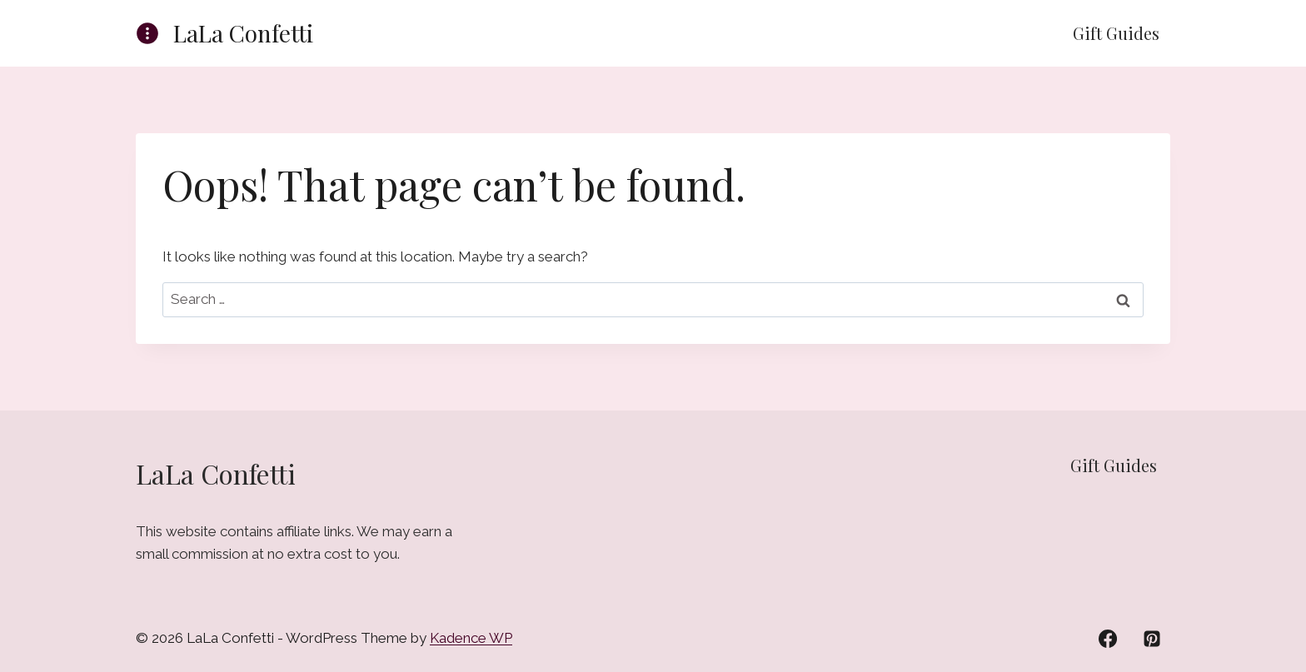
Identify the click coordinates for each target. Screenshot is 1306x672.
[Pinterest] (1152, 638)
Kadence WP (471, 638)
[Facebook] (1107, 638)
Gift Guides (1116, 33)
